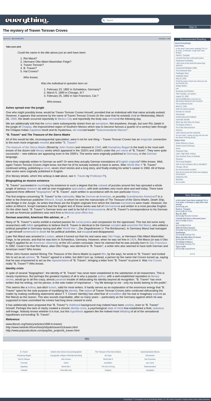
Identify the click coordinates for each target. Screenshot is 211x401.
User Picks (179, 46)
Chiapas (27, 126)
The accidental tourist (184, 104)
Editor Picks (180, 140)
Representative (150, 367)
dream (178, 206)
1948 (98, 147)
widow (88, 290)
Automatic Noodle (183, 120)
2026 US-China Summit (185, 109)
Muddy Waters (181, 86)
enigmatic (146, 139)
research (32, 188)
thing (178, 230)
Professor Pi (97, 175)
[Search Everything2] (130, 20)
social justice (83, 222)
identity (73, 290)
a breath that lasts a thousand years (190, 58)
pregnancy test (181, 177)
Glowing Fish (190, 235)
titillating (125, 311)
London (49, 236)
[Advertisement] (105, 7)
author (101, 276)
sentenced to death (34, 231)
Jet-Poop (188, 211)
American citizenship (45, 242)
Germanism (111, 206)
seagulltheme (190, 249)
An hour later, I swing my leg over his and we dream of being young (192, 136)
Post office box (66, 370)
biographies (44, 191)
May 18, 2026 (181, 79)
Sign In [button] (193, 27)
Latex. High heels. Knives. (186, 154)
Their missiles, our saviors (186, 94)
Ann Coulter (180, 182)
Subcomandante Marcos (112, 129)
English (123, 161)
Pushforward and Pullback (186, 117)
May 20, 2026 (181, 214)
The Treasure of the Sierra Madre (108, 352)
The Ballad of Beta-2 (184, 125)
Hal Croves (155, 260)
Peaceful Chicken (191, 216)
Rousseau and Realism (185, 91)
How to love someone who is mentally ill (191, 164)
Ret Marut (145, 225)
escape (86, 231)
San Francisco (158, 242)
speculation (79, 188)
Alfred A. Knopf (53, 199)
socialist (116, 225)
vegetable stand (182, 76)
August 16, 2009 (182, 96)
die (132, 115)
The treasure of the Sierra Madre (26, 147)
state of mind (115, 308)
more (192, 254)
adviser (30, 257)
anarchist (132, 225)
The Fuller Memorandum (185, 127)
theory (135, 191)
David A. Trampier (183, 55)
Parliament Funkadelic (184, 61)
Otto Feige (114, 236)
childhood (74, 304)
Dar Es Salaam (24, 359)
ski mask (108, 356)
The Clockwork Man (183, 71)
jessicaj (188, 225)
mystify (41, 185)
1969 (13, 118)
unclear (129, 304)
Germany (132, 153)
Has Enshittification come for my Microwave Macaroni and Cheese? (189, 100)
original (133, 161)
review (178, 235)
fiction (178, 216)
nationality (68, 196)
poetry (178, 239)
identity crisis (78, 308)
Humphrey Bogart (119, 147)
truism (52, 287)
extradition (115, 293)
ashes (48, 123)
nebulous (158, 308)
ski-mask (78, 129)
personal (179, 221)
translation (127, 202)
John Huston (67, 147)
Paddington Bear (182, 73)
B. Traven (69, 142)
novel (46, 168)
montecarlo (19, 39)
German (152, 153)
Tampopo (179, 159)
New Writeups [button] (193, 195)
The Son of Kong (108, 367)
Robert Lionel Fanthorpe (185, 146)
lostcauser (189, 239)
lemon (178, 148)
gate (186, 206)
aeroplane (102, 123)
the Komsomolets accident (186, 170)
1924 (133, 239)
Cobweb (24, 370)
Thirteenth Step (182, 151)
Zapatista (35, 129)
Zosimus (179, 130)
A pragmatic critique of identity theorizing (66, 356)
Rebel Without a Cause (185, 143)
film (104, 253)
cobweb (103, 185)
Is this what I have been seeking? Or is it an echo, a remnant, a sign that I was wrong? (191, 51)
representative (60, 260)
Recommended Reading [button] (193, 39)
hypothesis (76, 311)
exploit (157, 293)
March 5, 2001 (181, 106)
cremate (113, 118)
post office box (84, 212)
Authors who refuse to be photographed (66, 352)
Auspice (189, 221)
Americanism (96, 209)
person (7, 39)
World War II (134, 164)
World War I (70, 228)
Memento (179, 180)
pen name (122, 150)
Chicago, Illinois (182, 167)
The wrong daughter (183, 162)
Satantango (180, 114)
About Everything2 (183, 43)
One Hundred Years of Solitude (188, 156)
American (105, 196)
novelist (44, 142)
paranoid (60, 279)
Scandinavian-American (140, 196)
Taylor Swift (181, 247)
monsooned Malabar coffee (186, 68)
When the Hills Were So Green (188, 122)
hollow (31, 287)
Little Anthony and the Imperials (188, 133)
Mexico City (65, 118)
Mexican (69, 212)
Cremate (24, 363)
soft (177, 88)
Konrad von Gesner (183, 112)
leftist (30, 225)
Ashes (66, 363)
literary (40, 150)
